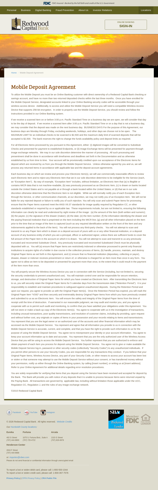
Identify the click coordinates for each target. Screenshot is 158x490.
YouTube (33, 412)
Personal (11, 10)
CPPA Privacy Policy (31, 478)
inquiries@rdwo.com (19, 457)
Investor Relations (102, 10)
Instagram (51, 412)
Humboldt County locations (23, 427)
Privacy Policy (13, 478)
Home (14, 73)
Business (26, 10)
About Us (83, 10)
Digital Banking (43, 10)
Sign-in (126, 24)
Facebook (17, 412)
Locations (146, 10)
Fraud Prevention (65, 10)
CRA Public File (49, 478)
